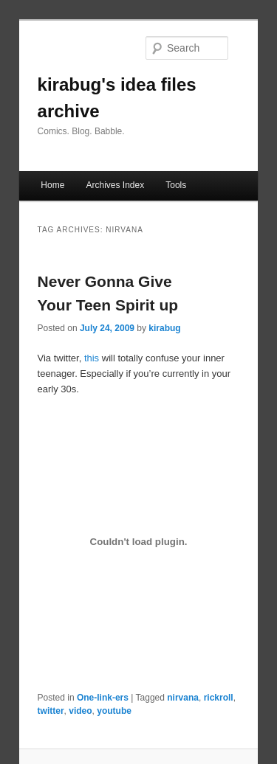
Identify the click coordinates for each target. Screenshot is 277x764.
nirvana (183, 697)
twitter (51, 711)
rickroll (218, 697)
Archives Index (115, 185)
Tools (175, 185)
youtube (114, 711)
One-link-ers (103, 697)
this (91, 358)
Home (52, 185)
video (80, 711)
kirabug (164, 328)
